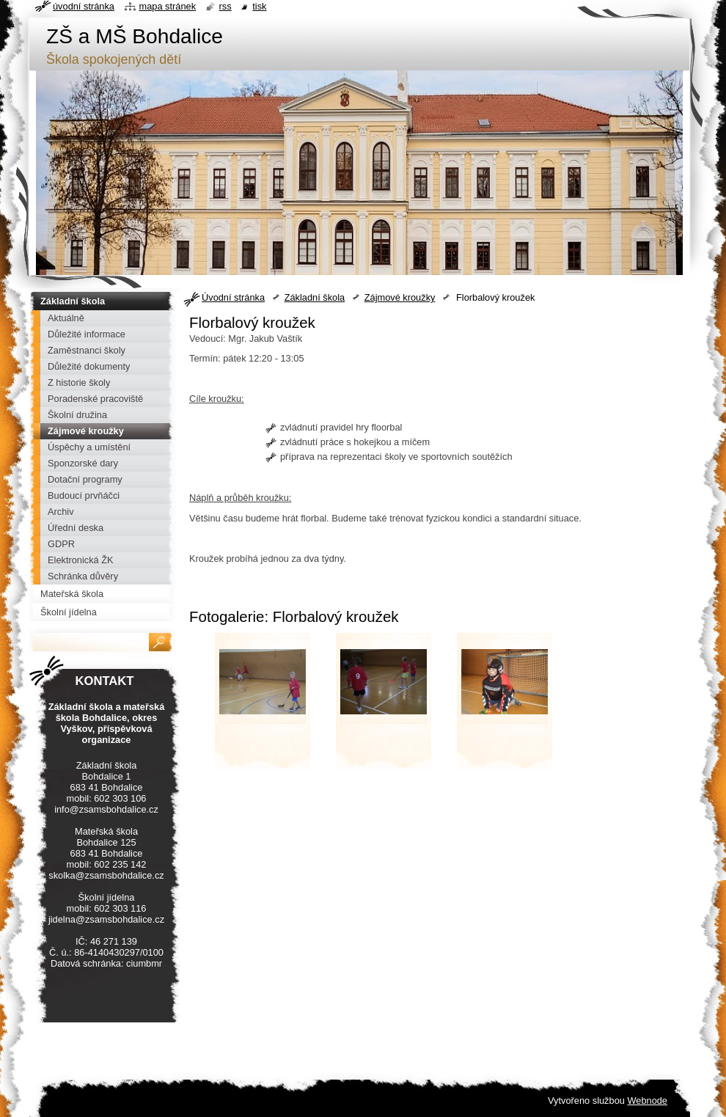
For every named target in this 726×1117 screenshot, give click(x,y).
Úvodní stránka (233, 297)
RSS (225, 6)
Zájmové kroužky (400, 297)
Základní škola (315, 297)
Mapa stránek (168, 6)
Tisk (259, 6)
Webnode (647, 1100)
